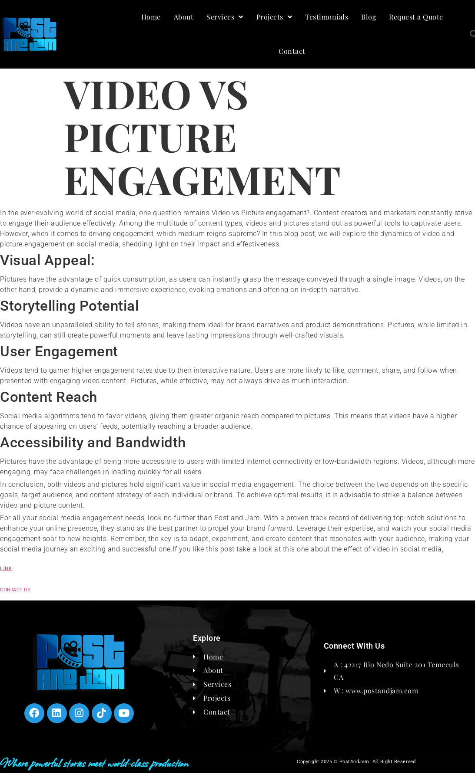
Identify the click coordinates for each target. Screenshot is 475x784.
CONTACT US (15, 590)
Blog (368, 16)
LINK (6, 568)
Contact (292, 51)
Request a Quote (416, 16)
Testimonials (326, 16)
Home (151, 16)
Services (224, 17)
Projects (274, 17)
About (184, 16)
